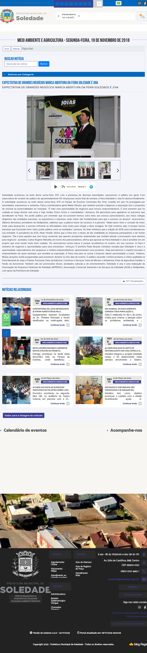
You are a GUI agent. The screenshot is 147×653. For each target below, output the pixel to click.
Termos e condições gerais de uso (129, 613)
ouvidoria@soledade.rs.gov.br (123, 579)
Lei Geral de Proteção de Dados (129, 623)
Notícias (16, 48)
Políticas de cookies (137, 616)
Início (6, 48)
